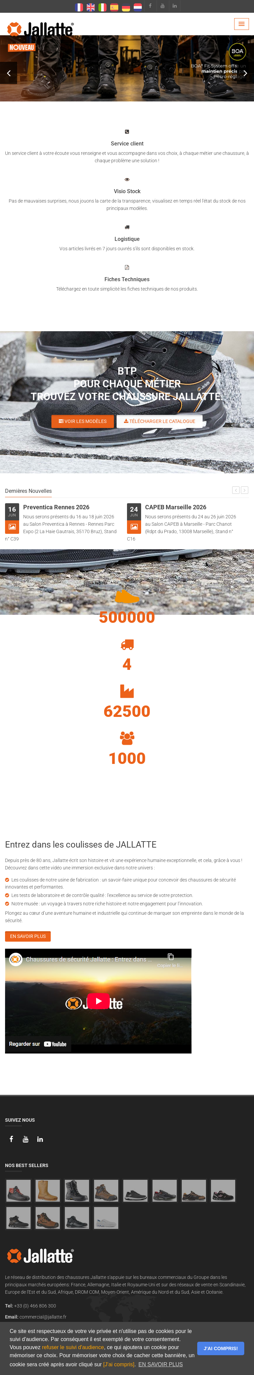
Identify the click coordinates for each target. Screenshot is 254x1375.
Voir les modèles (83, 421)
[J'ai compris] (118, 1364)
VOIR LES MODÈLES (135, 63)
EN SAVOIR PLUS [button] (160, 1364)
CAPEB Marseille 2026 (175, 507)
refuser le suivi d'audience (73, 1347)
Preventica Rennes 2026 (56, 507)
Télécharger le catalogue (159, 421)
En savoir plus (28, 936)
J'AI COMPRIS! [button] (221, 1348)
